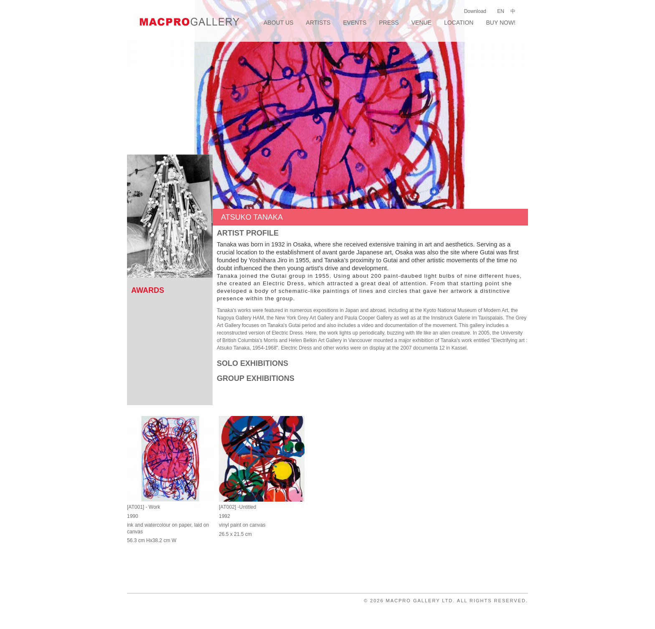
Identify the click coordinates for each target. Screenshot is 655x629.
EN (500, 11)
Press (389, 22)
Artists (318, 22)
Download (475, 11)
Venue (421, 22)
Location (459, 22)
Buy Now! (500, 22)
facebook (511, 34)
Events (354, 22)
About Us (278, 22)
